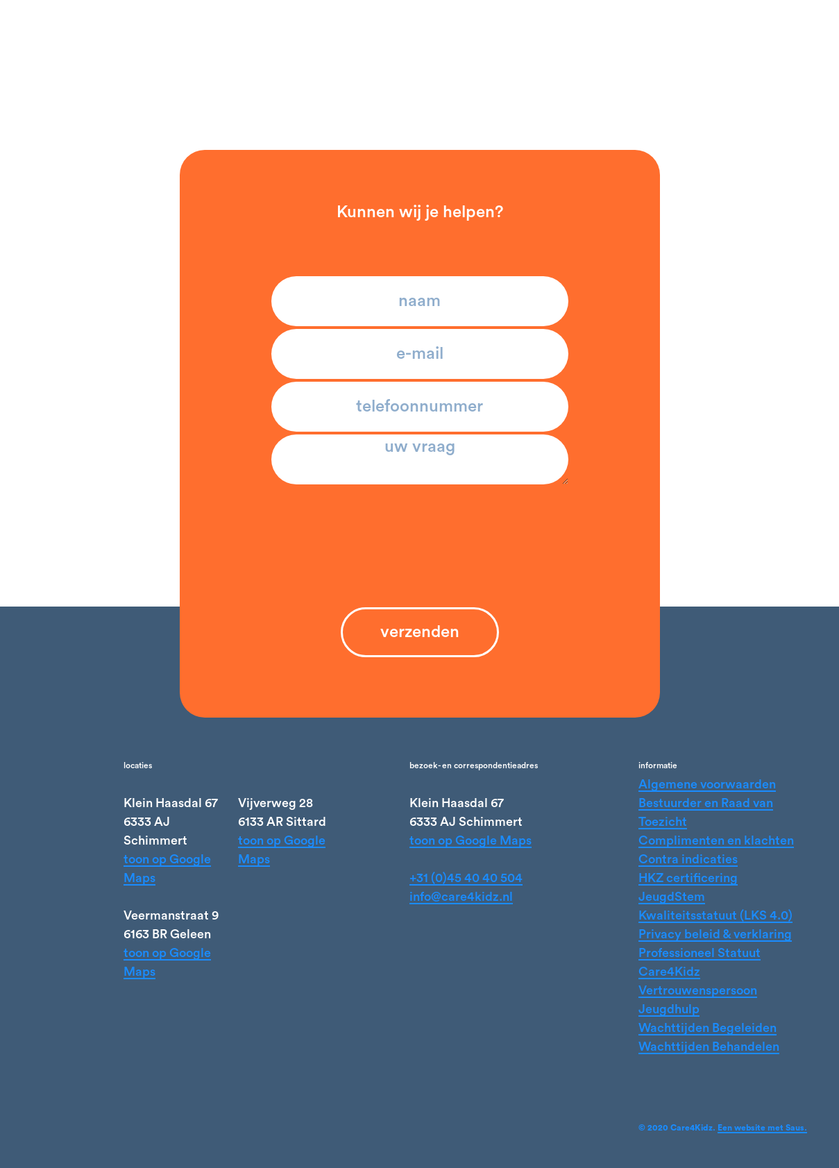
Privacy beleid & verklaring (715, 934)
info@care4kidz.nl (461, 896)
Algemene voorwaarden (707, 784)
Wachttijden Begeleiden (707, 1028)
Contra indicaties (688, 859)
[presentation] (419, 523)
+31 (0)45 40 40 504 (466, 878)
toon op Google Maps (470, 840)
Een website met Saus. (762, 1128)
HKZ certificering (688, 878)
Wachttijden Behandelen (708, 1046)
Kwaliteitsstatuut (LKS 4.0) (715, 915)
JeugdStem (671, 896)
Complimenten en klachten (716, 840)
